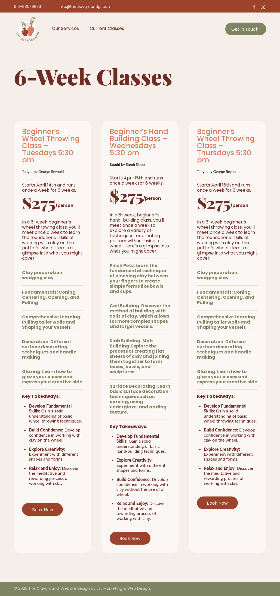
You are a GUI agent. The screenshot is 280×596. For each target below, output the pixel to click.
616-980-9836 (27, 7)
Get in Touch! (245, 29)
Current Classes (107, 29)
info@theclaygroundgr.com (85, 7)
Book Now (42, 510)
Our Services (65, 29)
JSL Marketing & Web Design (123, 589)
